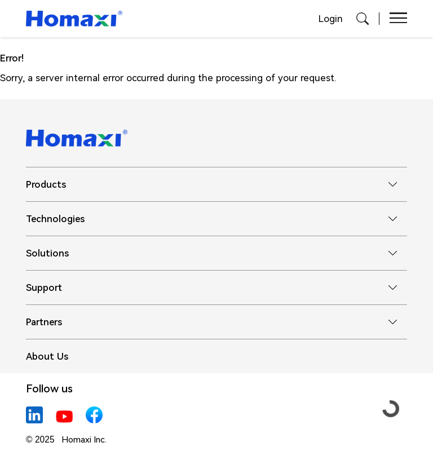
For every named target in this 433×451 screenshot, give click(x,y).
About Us (47, 356)
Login (331, 18)
